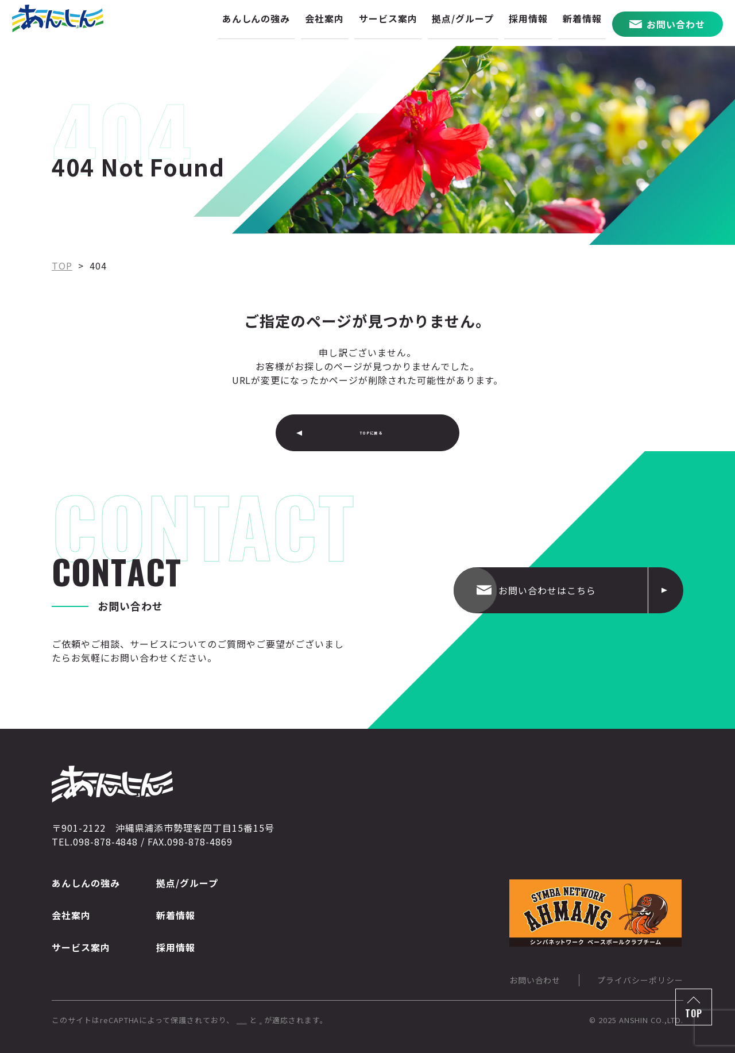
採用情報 (175, 947)
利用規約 (382, 1019)
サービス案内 (81, 947)
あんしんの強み (86, 883)
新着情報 (175, 915)
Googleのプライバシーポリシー (295, 1019)
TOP (693, 1013)
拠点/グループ (187, 883)
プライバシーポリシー (640, 980)
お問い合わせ (535, 980)
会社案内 (71, 915)
